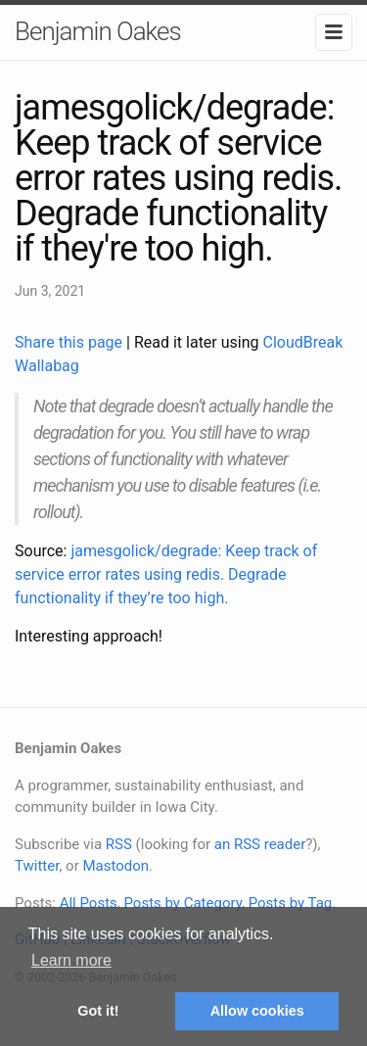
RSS (119, 844)
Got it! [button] (97, 1011)
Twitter (37, 866)
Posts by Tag (291, 903)
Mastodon (115, 866)
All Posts (88, 903)
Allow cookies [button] (257, 1011)
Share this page (70, 342)
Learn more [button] (71, 960)
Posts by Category (182, 903)
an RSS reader (260, 844)
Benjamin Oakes (98, 31)
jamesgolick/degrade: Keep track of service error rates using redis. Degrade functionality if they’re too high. (166, 574)
